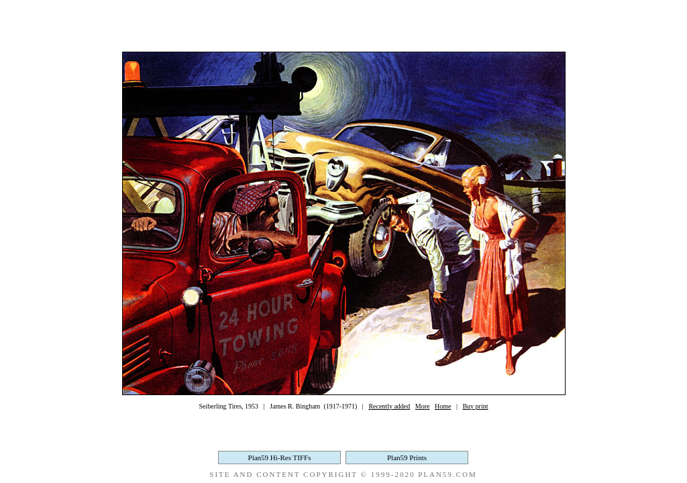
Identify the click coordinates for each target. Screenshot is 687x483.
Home (443, 406)
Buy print (475, 406)
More (422, 406)
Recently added (389, 406)
